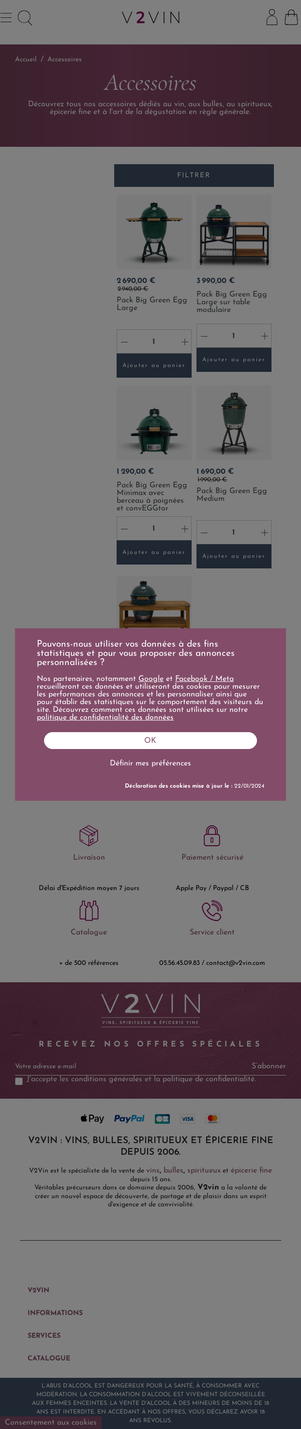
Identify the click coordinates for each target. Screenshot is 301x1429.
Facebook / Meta (204, 679)
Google (151, 679)
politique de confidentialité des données (105, 718)
